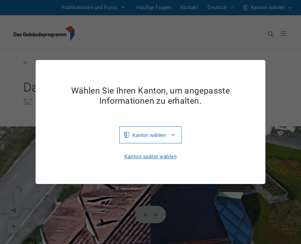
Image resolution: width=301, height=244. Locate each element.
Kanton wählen (149, 135)
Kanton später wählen (150, 156)
